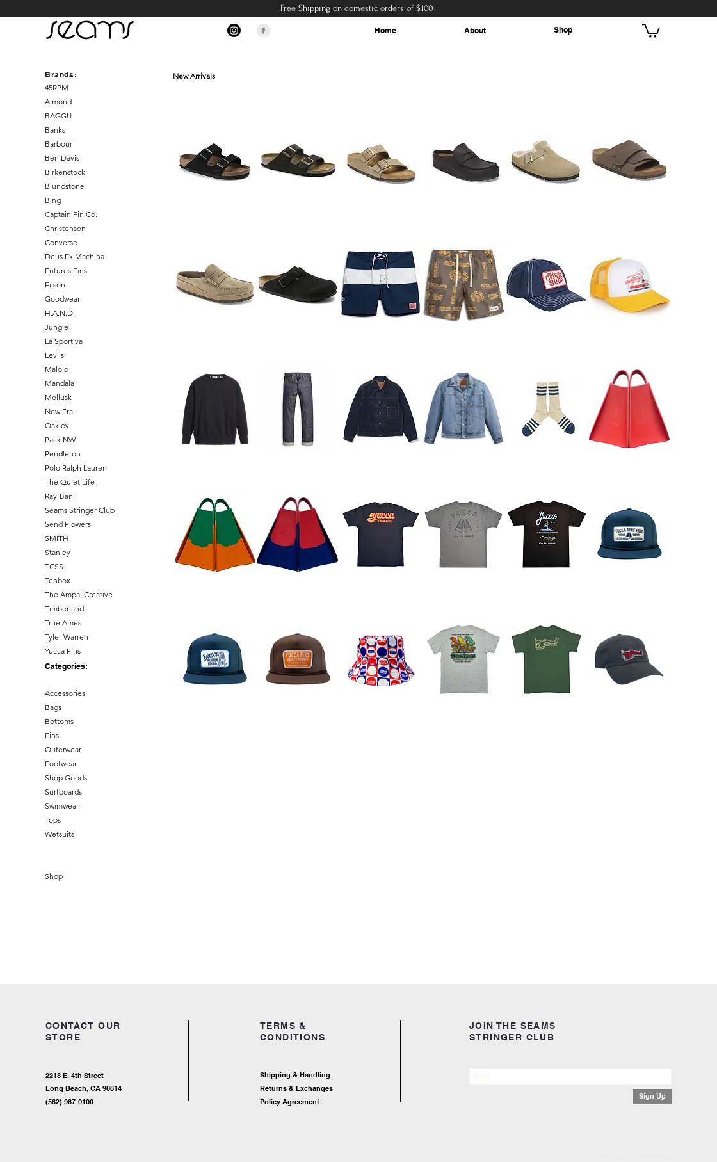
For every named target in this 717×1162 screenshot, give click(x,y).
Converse (61, 242)
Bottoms (59, 721)
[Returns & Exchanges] (343, 1089)
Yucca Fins (63, 651)
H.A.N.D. (60, 313)
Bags (53, 707)
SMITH (56, 538)
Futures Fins (66, 270)
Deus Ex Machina (74, 256)
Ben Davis (62, 158)
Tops (53, 820)
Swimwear (62, 806)
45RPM (56, 87)
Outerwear (63, 749)
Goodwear (62, 298)
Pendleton (63, 453)
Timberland (64, 608)
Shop (563, 30)
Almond (58, 101)
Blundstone (65, 186)
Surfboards (63, 791)
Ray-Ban (59, 496)
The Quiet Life (70, 482)
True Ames (63, 622)
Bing (53, 200)
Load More (422, 750)
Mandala (59, 383)
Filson (55, 284)
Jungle (56, 327)
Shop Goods (66, 777)
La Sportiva (64, 341)
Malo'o (56, 369)
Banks (55, 129)
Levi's (54, 355)
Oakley (57, 425)
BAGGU (58, 115)
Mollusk (58, 397)
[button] (651, 30)
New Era (59, 411)
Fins (52, 735)
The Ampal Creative (79, 594)
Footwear (61, 763)
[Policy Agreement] (329, 1103)
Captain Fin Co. (71, 214)
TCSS (54, 566)
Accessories (65, 693)
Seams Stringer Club (80, 510)
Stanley (57, 552)
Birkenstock (65, 172)
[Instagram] (234, 30)
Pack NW (60, 439)
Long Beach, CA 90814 (83, 1088)
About (475, 30)
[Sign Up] (652, 1096)
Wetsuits (59, 834)
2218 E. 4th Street (74, 1075)
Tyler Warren (66, 637)
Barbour (58, 144)
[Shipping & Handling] (343, 1076)
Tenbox (57, 580)
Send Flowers (68, 524)
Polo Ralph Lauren (76, 467)
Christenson (65, 228)
